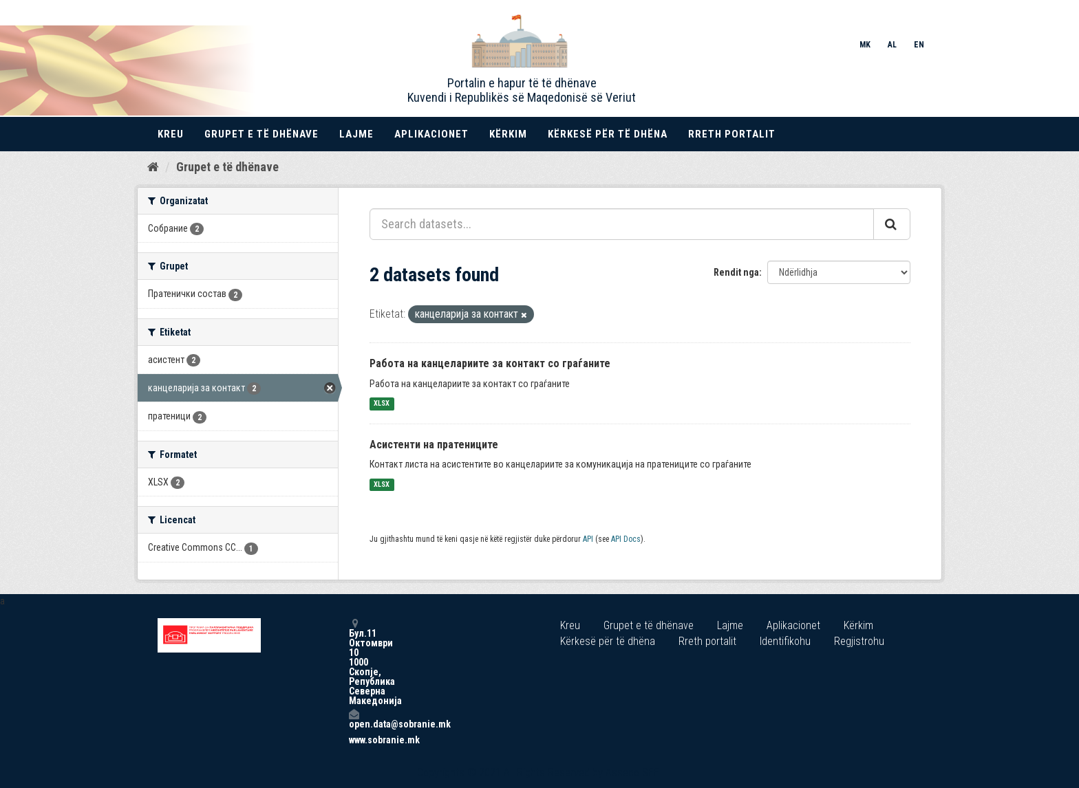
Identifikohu (785, 641)
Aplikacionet (431, 134)
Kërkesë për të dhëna (607, 134)
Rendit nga (736, 272)
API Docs (626, 539)
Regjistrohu (859, 641)
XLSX (381, 404)
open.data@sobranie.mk (354, 719)
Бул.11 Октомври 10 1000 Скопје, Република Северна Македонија (354, 661)
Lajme (356, 134)
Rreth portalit (732, 134)
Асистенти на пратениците (434, 444)
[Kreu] (153, 167)
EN (919, 45)
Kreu (171, 134)
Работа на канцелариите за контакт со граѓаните (490, 363)
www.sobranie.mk (354, 740)
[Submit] (891, 224)
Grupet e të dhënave (261, 134)
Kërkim (508, 134)
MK (864, 45)
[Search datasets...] (622, 224)
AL (892, 45)
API (588, 539)
